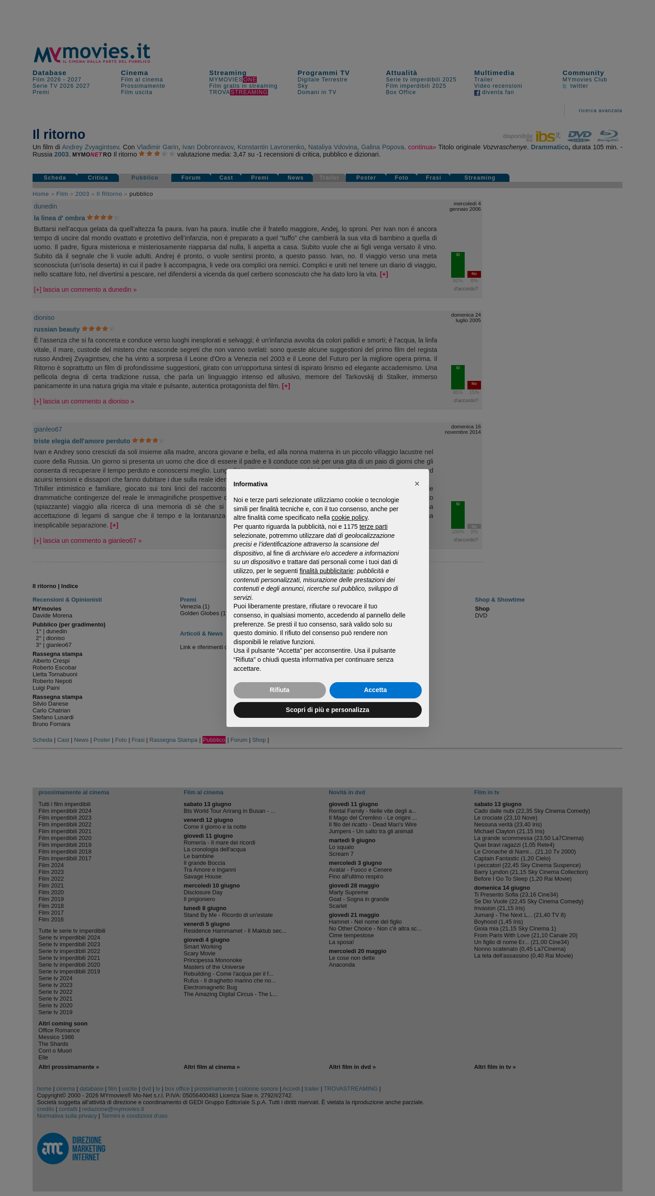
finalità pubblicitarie (326, 570)
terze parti (373, 526)
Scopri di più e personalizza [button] (327, 709)
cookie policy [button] (350, 517)
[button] (417, 483)
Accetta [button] (375, 689)
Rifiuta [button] (280, 689)
